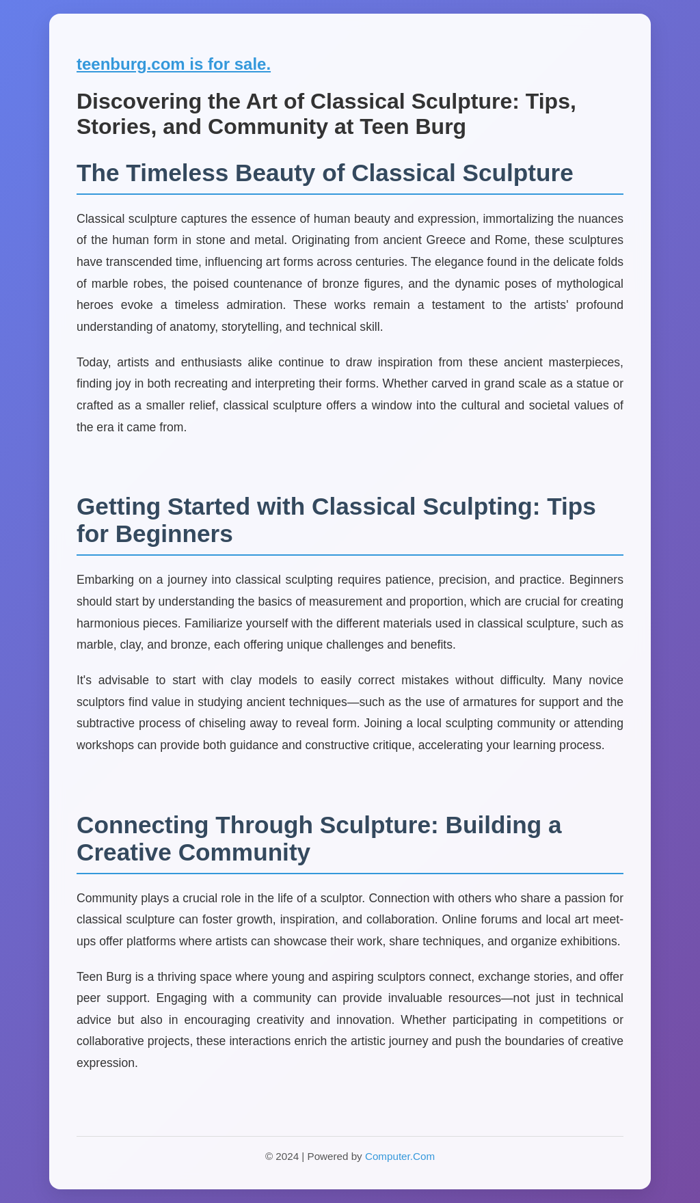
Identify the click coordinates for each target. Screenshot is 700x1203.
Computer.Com (400, 1156)
